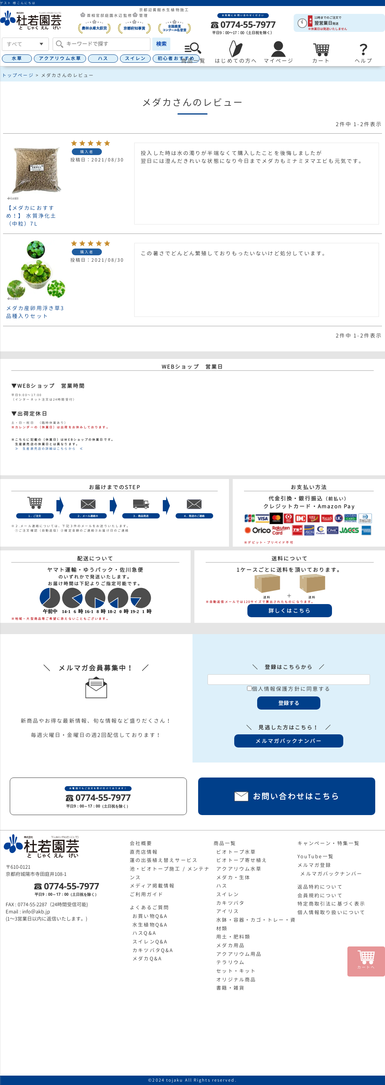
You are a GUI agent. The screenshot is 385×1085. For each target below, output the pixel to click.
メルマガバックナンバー (331, 873)
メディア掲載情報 (152, 885)
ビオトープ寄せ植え (241, 860)
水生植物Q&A (150, 924)
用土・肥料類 (233, 936)
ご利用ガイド (147, 894)
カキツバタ (230, 903)
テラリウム (230, 962)
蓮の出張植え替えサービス (164, 860)
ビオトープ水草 (236, 851)
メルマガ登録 (314, 865)
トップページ (18, 75)
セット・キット (236, 970)
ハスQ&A (144, 933)
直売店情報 (144, 851)
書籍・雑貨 (230, 987)
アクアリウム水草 (60, 58)
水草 (17, 58)
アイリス (227, 911)
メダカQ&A (147, 958)
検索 (161, 43)
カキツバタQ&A (152, 950)
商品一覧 (225, 843)
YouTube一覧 (315, 856)
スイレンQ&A (150, 941)
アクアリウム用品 (239, 954)
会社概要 (141, 843)
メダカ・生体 (233, 877)
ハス (103, 58)
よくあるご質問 (150, 907)
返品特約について (320, 886)
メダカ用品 (230, 945)
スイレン (135, 58)
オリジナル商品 (236, 979)
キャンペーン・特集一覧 (328, 843)
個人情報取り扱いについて (331, 912)
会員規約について (320, 895)
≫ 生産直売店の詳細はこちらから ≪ (47, 448)
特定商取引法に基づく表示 (331, 903)
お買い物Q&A (150, 916)
